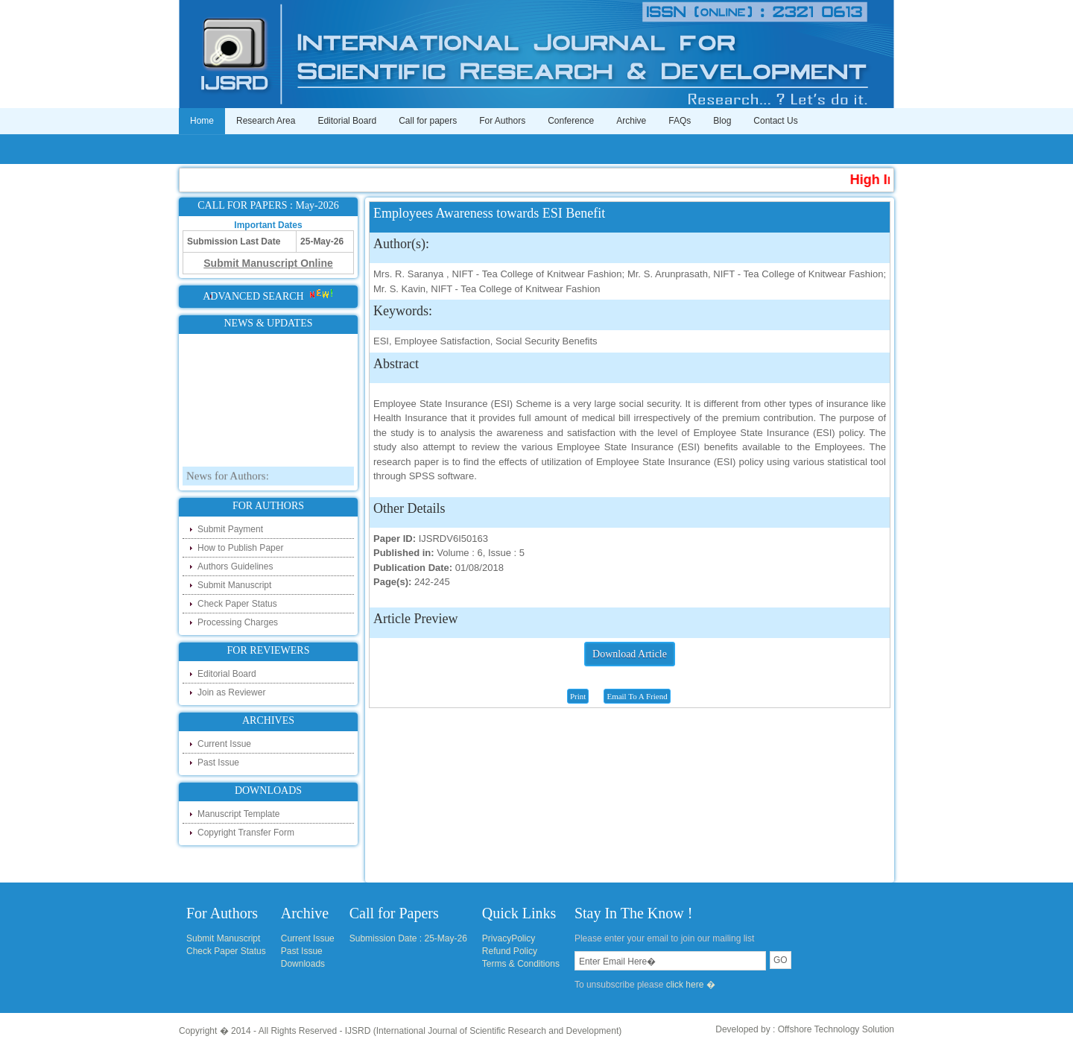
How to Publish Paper (240, 548)
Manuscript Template (238, 814)
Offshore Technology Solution (836, 1029)
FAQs (679, 121)
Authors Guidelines (235, 566)
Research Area (265, 121)
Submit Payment (230, 529)
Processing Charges (237, 622)
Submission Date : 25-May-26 (408, 938)
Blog (722, 121)
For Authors (502, 121)
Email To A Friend (637, 696)
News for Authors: (227, 483)
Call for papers (428, 121)
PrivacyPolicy (508, 938)
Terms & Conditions (521, 964)
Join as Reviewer (231, 692)
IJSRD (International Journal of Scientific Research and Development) (483, 1031)
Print (578, 696)
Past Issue (218, 762)
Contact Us (775, 121)
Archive (631, 121)
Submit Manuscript (234, 585)
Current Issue (224, 744)
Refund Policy (509, 951)
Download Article (629, 654)
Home (202, 121)
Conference (571, 121)
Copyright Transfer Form (245, 832)
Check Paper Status (237, 604)
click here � (690, 984)
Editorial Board (346, 121)
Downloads (303, 964)
